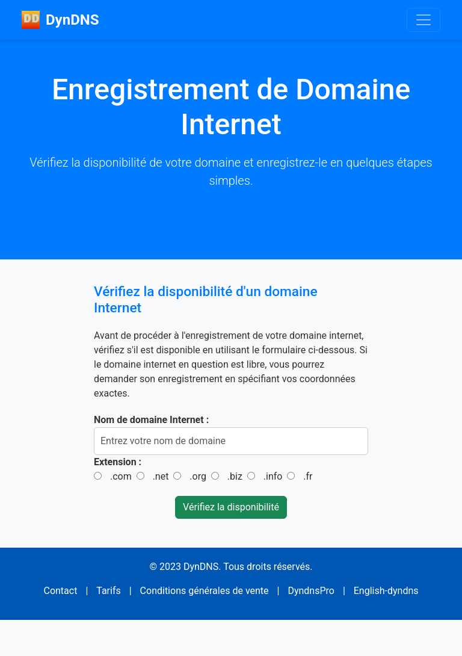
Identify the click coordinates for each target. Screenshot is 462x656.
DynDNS (60, 20)
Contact (60, 590)
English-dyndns (386, 590)
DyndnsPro (311, 590)
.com (121, 476)
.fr (307, 476)
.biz (234, 476)
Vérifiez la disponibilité (231, 507)
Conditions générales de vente (204, 590)
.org (197, 476)
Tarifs (108, 590)
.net (161, 476)
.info (273, 476)
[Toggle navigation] (423, 20)
